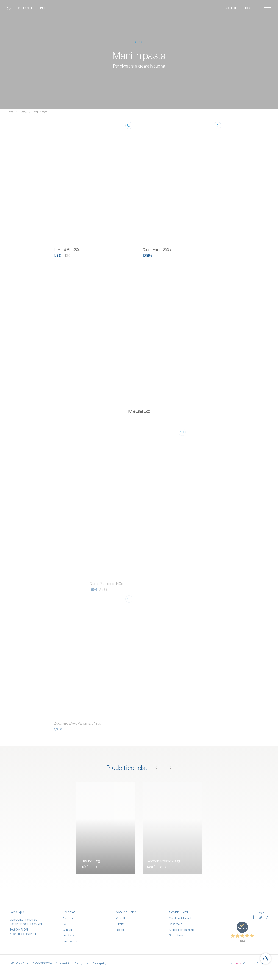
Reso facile (175, 924)
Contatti (68, 929)
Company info (63, 963)
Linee (42, 8)
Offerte (232, 8)
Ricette (251, 8)
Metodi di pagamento (181, 929)
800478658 (21, 929)
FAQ (65, 924)
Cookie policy (99, 963)
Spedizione (176, 935)
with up (238, 963)
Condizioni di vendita (181, 918)
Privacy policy (81, 963)
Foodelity (68, 935)
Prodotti (25, 8)
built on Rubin (258, 963)
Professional (70, 941)
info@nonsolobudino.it (23, 933)
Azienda (68, 918)
